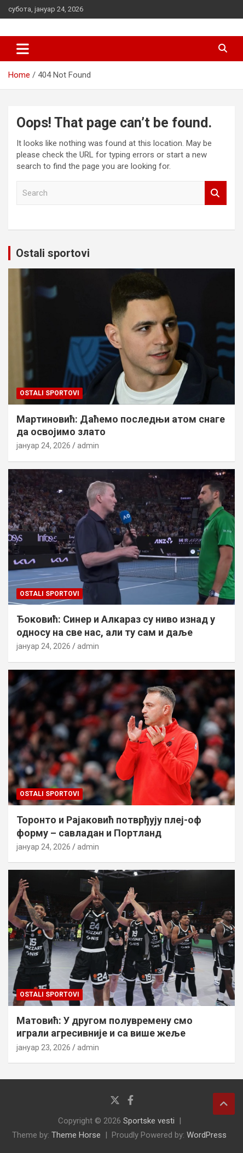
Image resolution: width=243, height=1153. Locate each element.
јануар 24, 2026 (43, 445)
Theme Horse (76, 1135)
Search (216, 193)
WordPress (207, 1135)
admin (88, 445)
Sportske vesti (149, 1121)
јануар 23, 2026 (43, 1047)
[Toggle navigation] (22, 48)
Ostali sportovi (53, 253)
